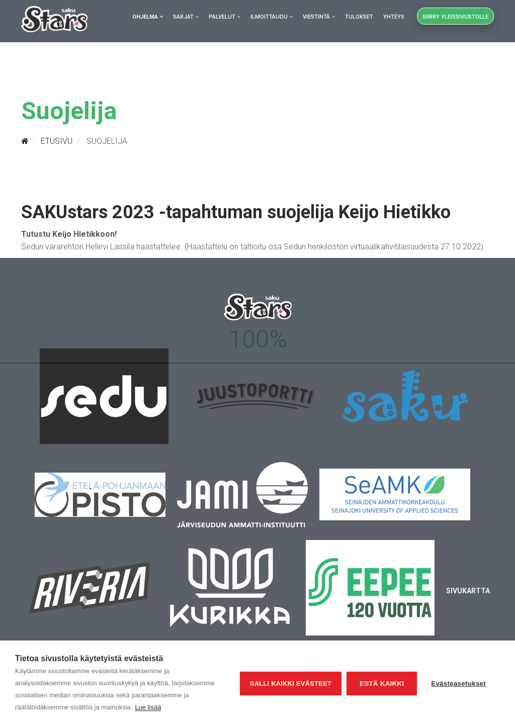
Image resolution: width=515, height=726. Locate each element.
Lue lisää (148, 707)
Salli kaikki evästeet (290, 683)
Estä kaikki (382, 683)
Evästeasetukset (458, 683)
